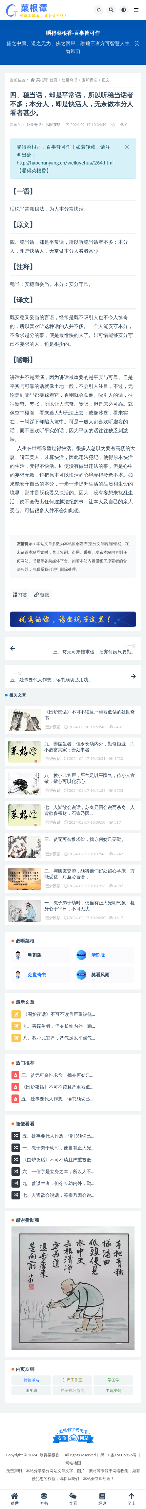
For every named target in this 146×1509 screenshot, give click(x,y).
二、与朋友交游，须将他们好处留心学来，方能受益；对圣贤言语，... (89, 873)
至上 (131, 1499)
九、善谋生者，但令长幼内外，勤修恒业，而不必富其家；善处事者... (89, 746)
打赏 (20, 594)
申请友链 (113, 1390)
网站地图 (73, 1462)
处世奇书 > (72, 79)
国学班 (31, 1390)
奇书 (43, 1499)
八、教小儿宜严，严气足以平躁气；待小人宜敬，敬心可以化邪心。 (89, 778)
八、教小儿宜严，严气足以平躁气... (58, 1038)
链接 (41, 594)
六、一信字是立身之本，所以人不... (57, 1171)
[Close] (127, 147)
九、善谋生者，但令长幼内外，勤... (58, 1026)
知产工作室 (72, 1379)
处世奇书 (34, 124)
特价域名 (31, 1379)
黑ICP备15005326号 (118, 1454)
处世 (14, 1499)
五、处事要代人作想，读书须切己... (56, 1098)
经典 (102, 1499)
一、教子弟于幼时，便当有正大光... (57, 1147)
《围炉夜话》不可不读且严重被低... (58, 1014)
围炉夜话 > (92, 79)
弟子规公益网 (72, 1390)
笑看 (73, 1499)
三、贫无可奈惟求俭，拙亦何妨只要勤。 (85, 839)
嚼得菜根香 (49, 1454)
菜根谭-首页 (46, 79)
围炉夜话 (53, 124)
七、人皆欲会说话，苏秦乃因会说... (57, 1194)
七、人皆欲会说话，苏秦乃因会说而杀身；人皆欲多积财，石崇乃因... (89, 810)
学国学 (113, 1379)
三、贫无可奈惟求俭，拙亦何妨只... (56, 1075)
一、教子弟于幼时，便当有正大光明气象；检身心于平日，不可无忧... (89, 905)
